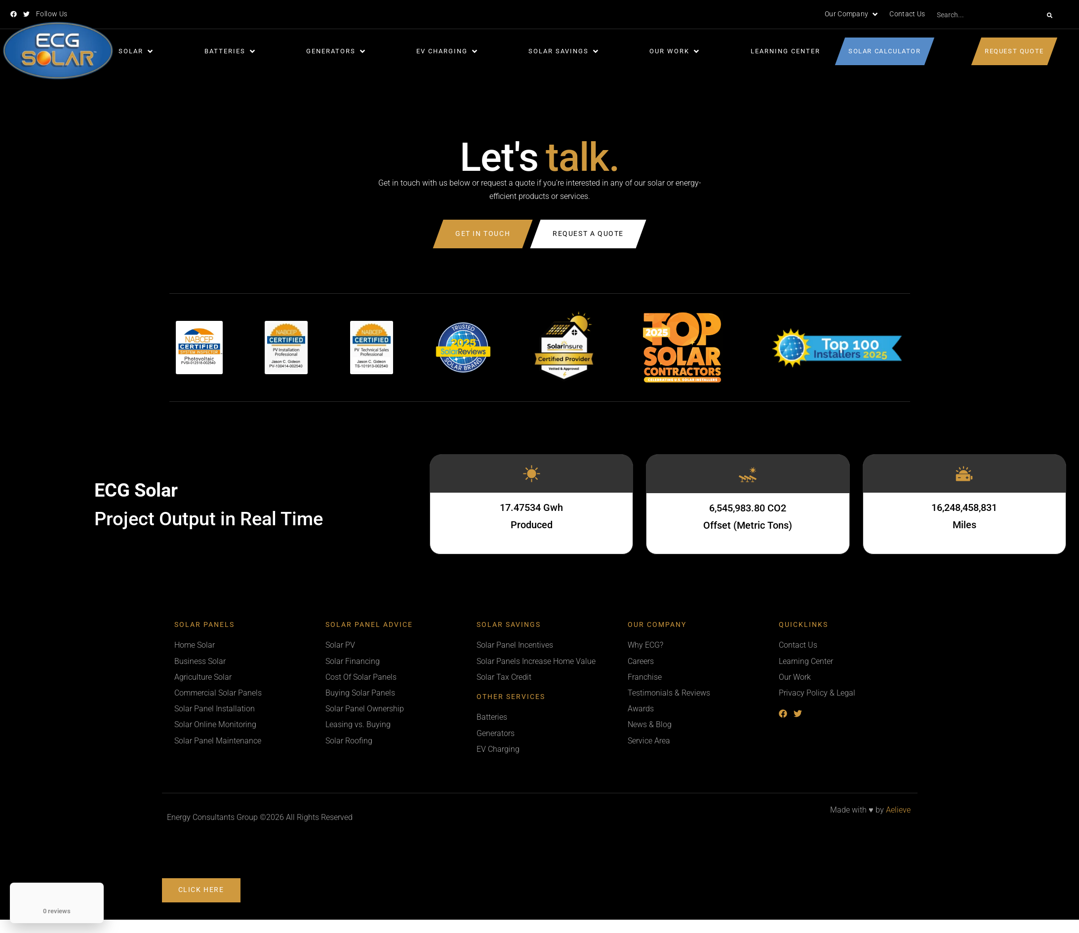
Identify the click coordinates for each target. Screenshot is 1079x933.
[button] (852, 14)
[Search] (1050, 15)
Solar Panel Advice (369, 625)
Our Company (657, 625)
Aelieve (898, 810)
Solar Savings (509, 625)
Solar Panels (204, 625)
